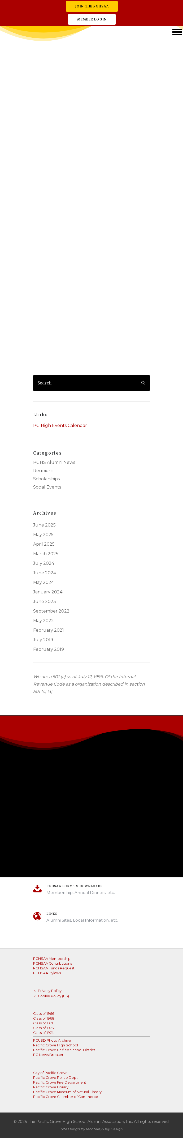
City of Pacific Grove (50, 1073)
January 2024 (47, 592)
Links (51, 913)
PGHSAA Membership (52, 959)
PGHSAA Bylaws (47, 973)
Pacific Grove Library (50, 1087)
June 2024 (44, 573)
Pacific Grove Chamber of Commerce (65, 1097)
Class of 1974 (43, 1033)
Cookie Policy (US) (53, 996)
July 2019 (43, 640)
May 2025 (43, 535)
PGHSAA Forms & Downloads (74, 886)
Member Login (92, 19)
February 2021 (48, 630)
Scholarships (46, 479)
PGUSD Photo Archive (52, 1040)
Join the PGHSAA (92, 6)
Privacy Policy (50, 991)
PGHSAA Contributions (52, 963)
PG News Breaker (48, 1055)
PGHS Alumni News (54, 462)
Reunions (43, 471)
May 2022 (43, 621)
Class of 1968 (43, 1018)
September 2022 (51, 611)
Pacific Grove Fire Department (59, 1082)
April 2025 (44, 544)
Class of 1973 (43, 1028)
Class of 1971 (43, 1023)
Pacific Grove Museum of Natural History (67, 1092)
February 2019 (48, 649)
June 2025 (44, 525)
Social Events (47, 487)
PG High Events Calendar (60, 425)
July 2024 (43, 563)
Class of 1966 (43, 1014)
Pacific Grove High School (55, 1045)
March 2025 (45, 554)
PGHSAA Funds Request (54, 968)
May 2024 (43, 582)
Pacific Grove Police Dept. (56, 1078)
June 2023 (44, 602)
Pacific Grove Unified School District (64, 1050)
